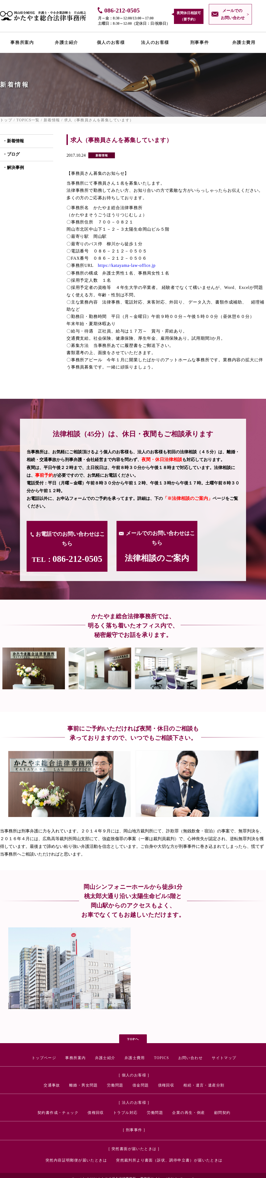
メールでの (231, 15)
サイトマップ (224, 1058)
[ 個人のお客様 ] (134, 1075)
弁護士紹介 (66, 44)
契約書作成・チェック (58, 1113)
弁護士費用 (244, 44)
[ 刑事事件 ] (134, 1130)
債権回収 (166, 1085)
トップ (6, 120)
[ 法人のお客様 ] (134, 1103)
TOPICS (161, 1058)
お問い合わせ (190, 1058)
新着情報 (52, 120)
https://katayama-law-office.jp (127, 265)
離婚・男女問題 (83, 1085)
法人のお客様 (155, 44)
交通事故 (52, 1085)
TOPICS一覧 (28, 120)
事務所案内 (22, 44)
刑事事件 (199, 44)
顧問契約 (222, 1113)
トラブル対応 (125, 1113)
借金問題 (140, 1085)
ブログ (13, 154)
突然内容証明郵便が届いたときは (76, 1160)
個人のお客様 (111, 44)
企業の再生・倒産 (188, 1113)
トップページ (44, 1058)
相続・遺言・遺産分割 (203, 1085)
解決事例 (15, 167)
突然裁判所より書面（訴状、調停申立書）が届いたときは (169, 1160)
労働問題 (115, 1085)
